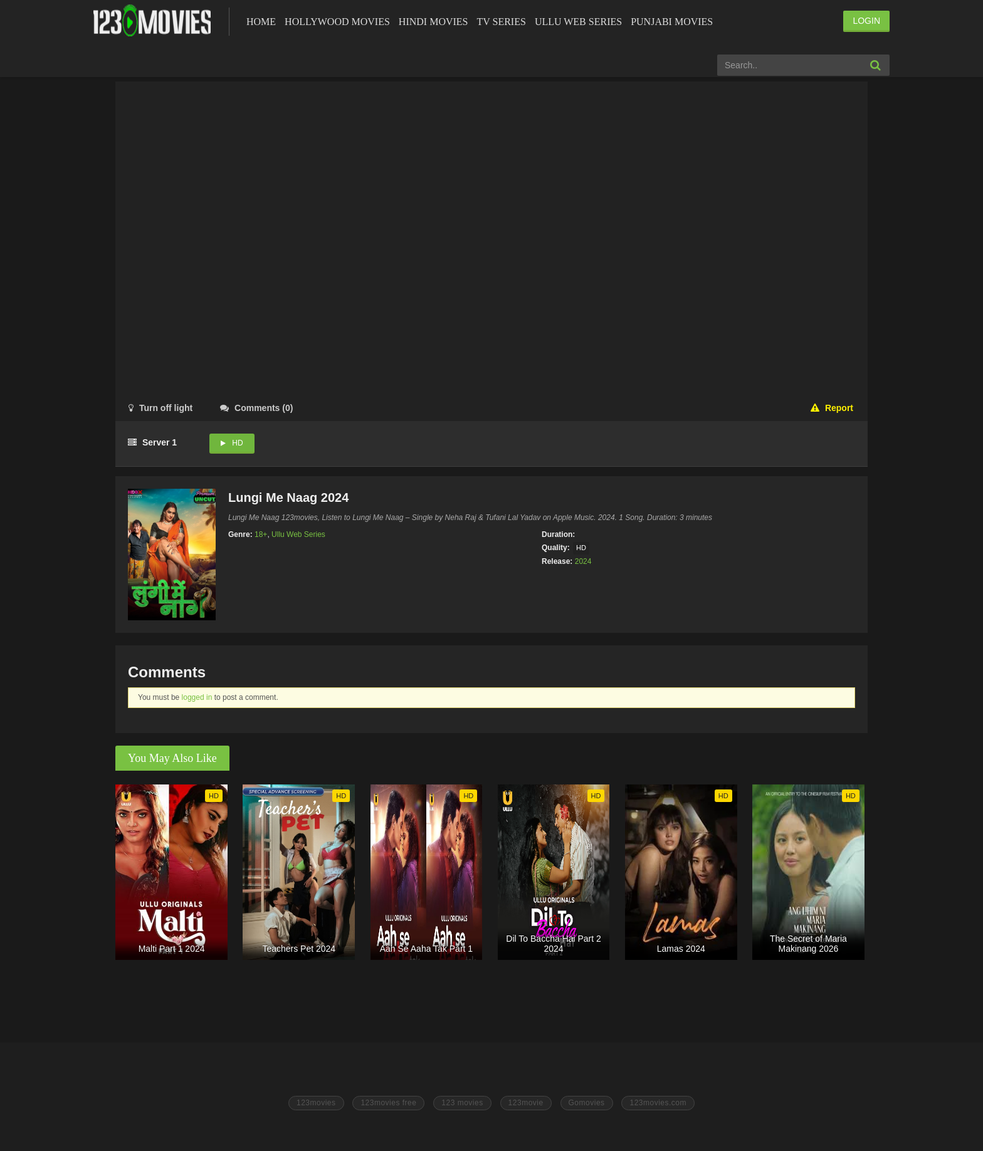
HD (237, 443)
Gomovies (587, 1102)
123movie (526, 1102)
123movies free (388, 1102)
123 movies (462, 1102)
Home (261, 21)
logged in (197, 697)
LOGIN (866, 21)
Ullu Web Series (578, 21)
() (256, 408)
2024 (583, 561)
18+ (261, 534)
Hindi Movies (433, 21)
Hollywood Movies (337, 21)
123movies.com (657, 1102)
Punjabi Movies (672, 21)
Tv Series (500, 21)
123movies (316, 1102)
